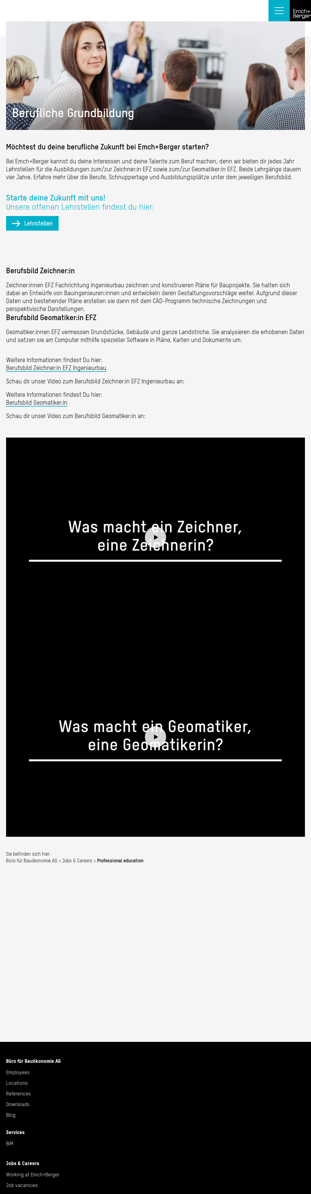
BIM (9, 1143)
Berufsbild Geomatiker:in (36, 402)
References (18, 1094)
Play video (155, 537)
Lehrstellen (38, 223)
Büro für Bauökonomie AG (31, 860)
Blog (10, 1115)
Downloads (17, 1104)
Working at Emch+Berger (32, 1174)
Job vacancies (22, 1185)
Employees (17, 1072)
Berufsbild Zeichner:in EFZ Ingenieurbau (56, 367)
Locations (17, 1083)
